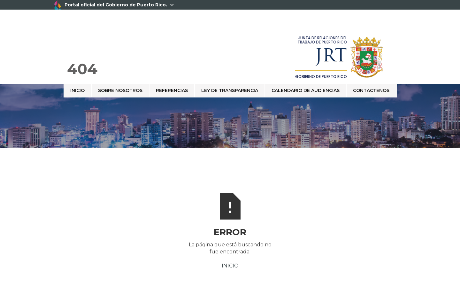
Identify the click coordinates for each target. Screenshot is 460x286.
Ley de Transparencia (229, 90)
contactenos (371, 90)
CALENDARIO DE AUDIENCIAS (306, 90)
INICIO (230, 266)
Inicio (77, 90)
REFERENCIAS (172, 90)
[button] (396, 83)
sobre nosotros (120, 90)
